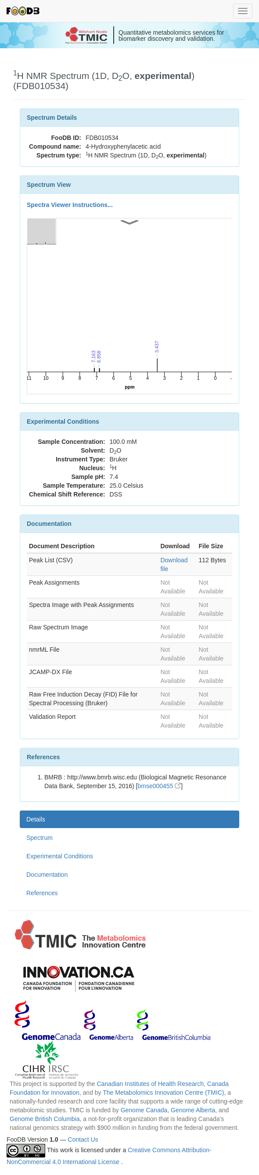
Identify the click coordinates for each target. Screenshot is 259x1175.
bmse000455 (159, 785)
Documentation (47, 874)
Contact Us (83, 1139)
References (42, 892)
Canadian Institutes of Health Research (150, 1083)
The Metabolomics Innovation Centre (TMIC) (163, 1092)
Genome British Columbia (45, 1118)
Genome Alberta (193, 1110)
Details (35, 819)
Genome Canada (144, 1110)
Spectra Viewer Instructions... (70, 204)
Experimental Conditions (59, 856)
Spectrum (39, 837)
